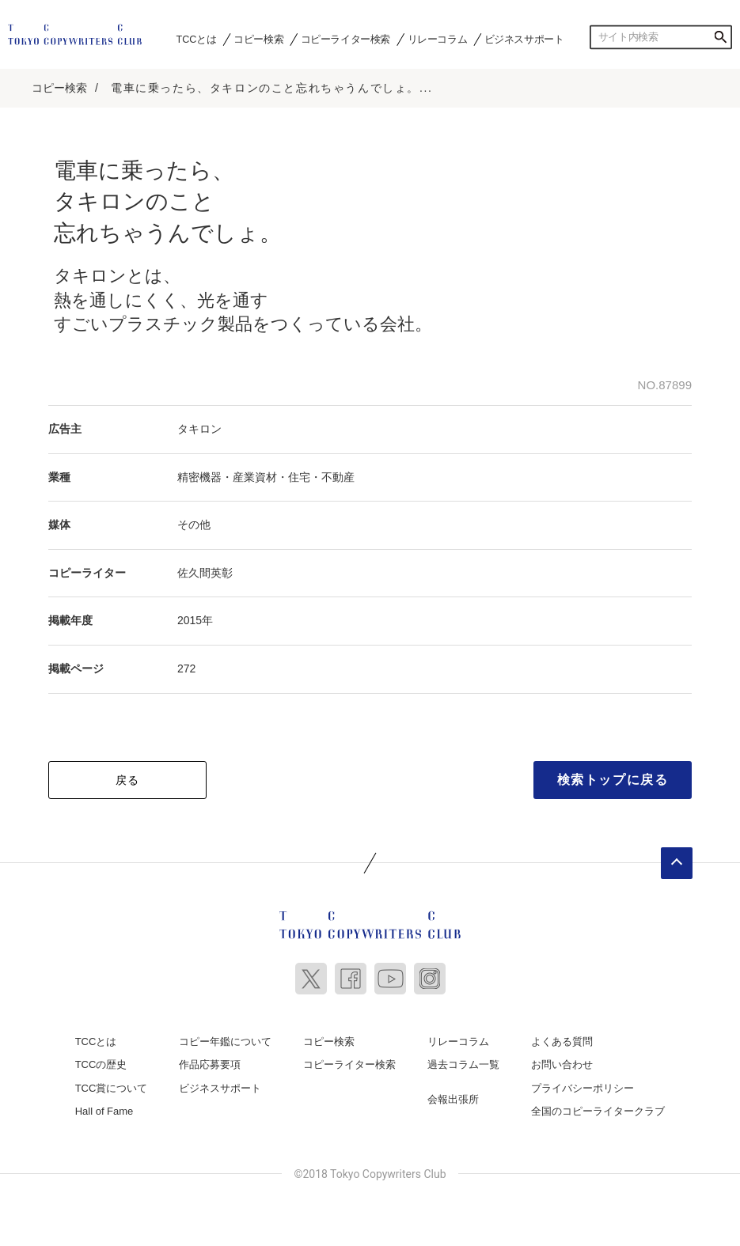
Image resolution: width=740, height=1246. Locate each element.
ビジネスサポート (524, 38)
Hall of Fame (104, 1111)
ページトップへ (677, 863)
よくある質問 (562, 1041)
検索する (720, 37)
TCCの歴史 (101, 1064)
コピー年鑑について (225, 1041)
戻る (128, 780)
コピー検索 (258, 38)
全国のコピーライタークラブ (598, 1111)
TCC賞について (111, 1088)
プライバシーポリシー (582, 1088)
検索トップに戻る (613, 779)
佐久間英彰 (205, 572)
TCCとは (196, 38)
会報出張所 (453, 1099)
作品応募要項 (210, 1064)
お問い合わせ (562, 1064)
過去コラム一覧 (463, 1064)
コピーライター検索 (345, 38)
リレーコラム (438, 38)
